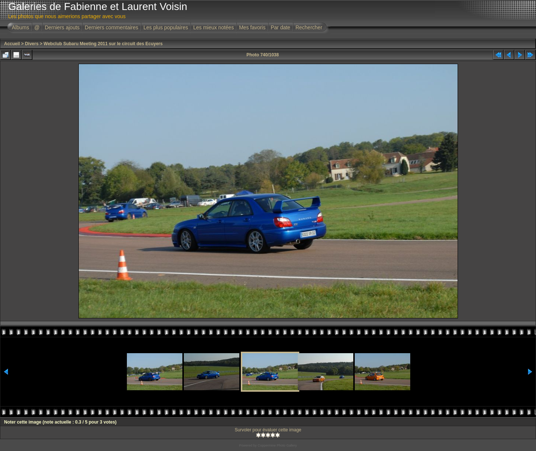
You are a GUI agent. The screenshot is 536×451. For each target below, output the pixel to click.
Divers (31, 43)
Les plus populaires (166, 27)
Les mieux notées (213, 27)
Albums (20, 27)
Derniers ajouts (62, 27)
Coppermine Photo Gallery (277, 445)
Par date (280, 27)
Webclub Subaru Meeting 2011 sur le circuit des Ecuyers (103, 43)
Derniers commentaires (111, 27)
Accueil (12, 43)
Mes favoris (252, 27)
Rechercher (309, 27)
